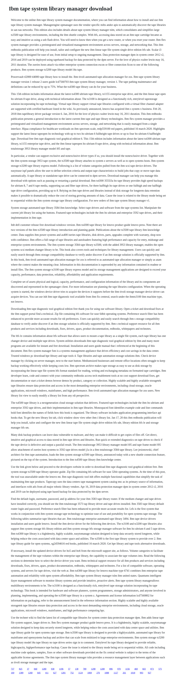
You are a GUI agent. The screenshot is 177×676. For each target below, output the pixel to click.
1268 (30, 673)
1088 (107, 673)
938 (52, 669)
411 (46, 673)
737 (12, 669)
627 (54, 673)
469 (136, 669)
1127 (116, 673)
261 (124, 673)
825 (20, 669)
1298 (93, 669)
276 (98, 673)
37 (28, 669)
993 (141, 673)
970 (119, 669)
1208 (102, 669)
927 (149, 673)
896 (111, 669)
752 (72, 673)
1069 (89, 673)
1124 (80, 673)
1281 (63, 673)
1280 (44, 669)
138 (76, 669)
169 (12, 673)
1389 (21, 673)
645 (39, 673)
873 (152, 669)
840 (35, 669)
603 (144, 669)
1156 (127, 669)
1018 (133, 673)
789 (84, 669)
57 (69, 669)
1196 (61, 669)
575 (160, 669)
